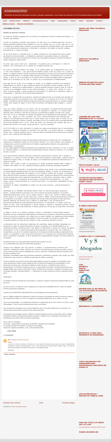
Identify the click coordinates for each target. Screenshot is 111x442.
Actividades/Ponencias (40, 21)
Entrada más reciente (11, 403)
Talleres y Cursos (8, 24)
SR (9, 340)
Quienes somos (15, 21)
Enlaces (73, 21)
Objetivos (26, 21)
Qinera (10, 342)
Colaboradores (63, 21)
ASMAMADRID (15, 11)
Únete (53, 21)
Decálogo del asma (84, 259)
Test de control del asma (86, 256)
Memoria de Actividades (25, 24)
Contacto (99, 21)
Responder (11, 350)
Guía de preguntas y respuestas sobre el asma (92, 427)
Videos (81, 21)
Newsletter (90, 21)
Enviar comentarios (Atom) (18, 406)
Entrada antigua (68, 403)
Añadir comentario (9, 354)
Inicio (5, 21)
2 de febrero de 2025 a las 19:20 (19, 340)
